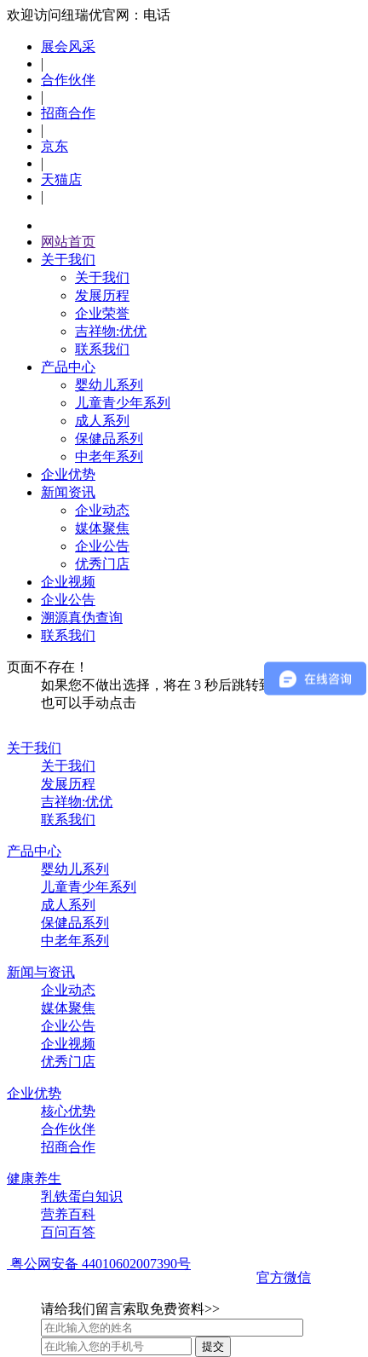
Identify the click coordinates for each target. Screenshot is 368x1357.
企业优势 (68, 474)
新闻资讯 (68, 492)
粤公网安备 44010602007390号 (99, 1263)
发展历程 (102, 295)
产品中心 (68, 367)
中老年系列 (109, 456)
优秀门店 (102, 564)
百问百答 (68, 1232)
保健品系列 (109, 438)
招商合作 (68, 113)
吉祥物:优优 (111, 331)
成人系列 (102, 420)
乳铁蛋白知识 (82, 1196)
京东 (54, 146)
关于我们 (68, 259)
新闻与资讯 (41, 972)
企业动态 (102, 510)
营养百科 (68, 1214)
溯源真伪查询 (82, 617)
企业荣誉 (102, 313)
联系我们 (102, 349)
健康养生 (34, 1178)
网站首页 (68, 241)
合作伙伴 (68, 79)
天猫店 (61, 179)
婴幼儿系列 (109, 385)
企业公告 (102, 546)
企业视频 (68, 582)
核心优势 (68, 1111)
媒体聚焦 (102, 528)
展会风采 (68, 46)
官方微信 (283, 1277)
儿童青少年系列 (122, 403)
